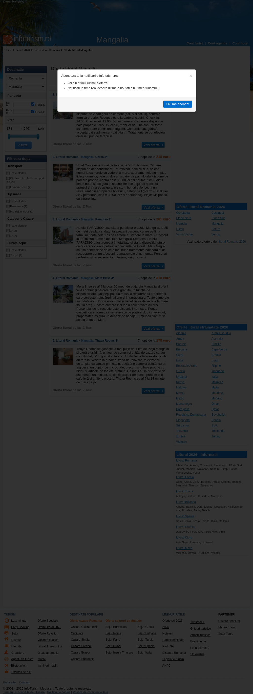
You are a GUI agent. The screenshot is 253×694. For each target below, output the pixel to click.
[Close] (190, 75)
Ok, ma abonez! (177, 104)
